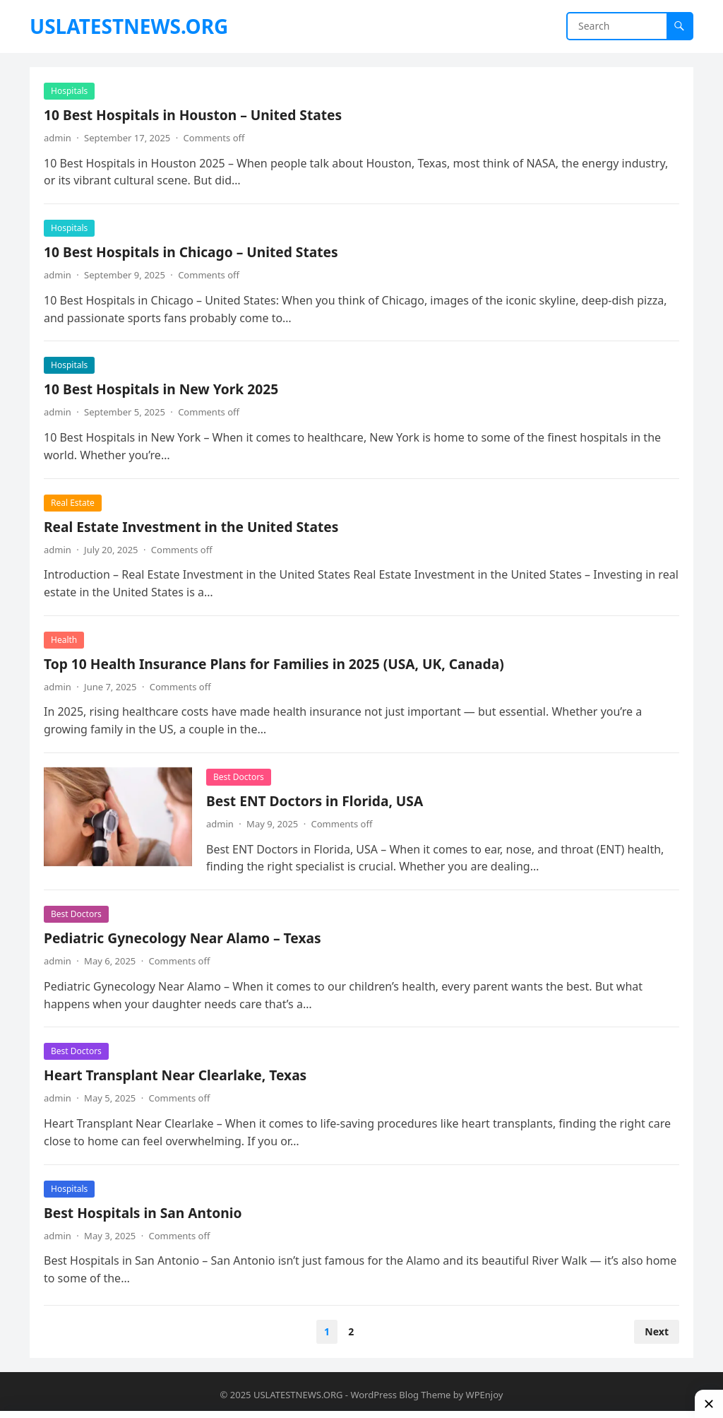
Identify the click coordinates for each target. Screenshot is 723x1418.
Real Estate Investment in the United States (191, 526)
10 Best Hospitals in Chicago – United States (191, 251)
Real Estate (73, 503)
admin (57, 137)
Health (64, 640)
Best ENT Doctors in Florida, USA (314, 800)
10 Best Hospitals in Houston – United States (193, 114)
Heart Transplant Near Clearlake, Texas (175, 1075)
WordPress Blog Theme (400, 1394)
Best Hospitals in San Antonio (142, 1212)
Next (657, 1331)
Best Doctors (238, 777)
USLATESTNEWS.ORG (129, 26)
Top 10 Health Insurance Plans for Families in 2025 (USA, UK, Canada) (274, 663)
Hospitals (69, 91)
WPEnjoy (484, 1394)
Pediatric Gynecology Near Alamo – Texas (182, 937)
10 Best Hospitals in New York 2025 (161, 388)
